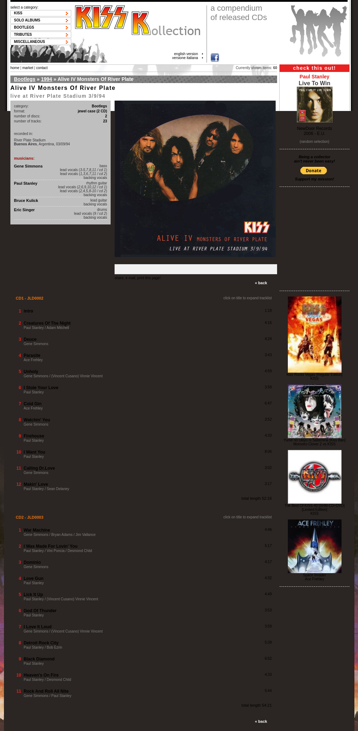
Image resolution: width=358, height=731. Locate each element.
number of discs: (27, 116)
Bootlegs (24, 27)
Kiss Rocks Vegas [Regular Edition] (314, 375)
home (14, 68)
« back (261, 283)
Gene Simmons (28, 166)
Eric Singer (24, 210)
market (27, 68)
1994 (46, 79)
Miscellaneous (29, 42)
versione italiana (185, 58)
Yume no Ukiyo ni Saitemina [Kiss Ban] (314, 440)
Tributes (23, 35)
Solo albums (27, 20)
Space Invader (314, 575)
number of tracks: (28, 121)
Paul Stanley (25, 183)
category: (21, 106)
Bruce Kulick (26, 200)
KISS (18, 13)
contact (42, 68)
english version (186, 54)
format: (19, 111)
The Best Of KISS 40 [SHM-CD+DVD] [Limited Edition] (314, 508)
